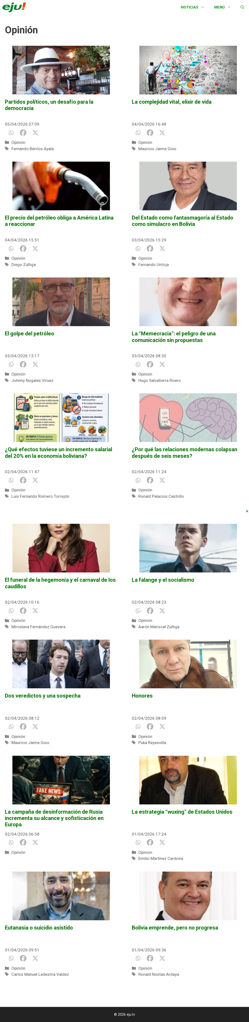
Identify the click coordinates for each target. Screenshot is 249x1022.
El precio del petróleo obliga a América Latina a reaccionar (59, 221)
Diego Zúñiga (23, 264)
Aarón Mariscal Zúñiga (158, 626)
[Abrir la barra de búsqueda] (242, 7)
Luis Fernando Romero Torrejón (40, 496)
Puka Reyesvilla (152, 742)
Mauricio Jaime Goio (157, 148)
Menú (225, 7)
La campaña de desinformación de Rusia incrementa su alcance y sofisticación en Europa (54, 818)
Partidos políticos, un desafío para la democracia (49, 105)
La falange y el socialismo (163, 580)
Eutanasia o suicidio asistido (39, 928)
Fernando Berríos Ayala (32, 148)
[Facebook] (23, 132)
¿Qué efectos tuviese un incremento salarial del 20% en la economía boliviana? (58, 452)
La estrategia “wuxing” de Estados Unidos (182, 812)
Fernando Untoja (153, 264)
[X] (35, 132)
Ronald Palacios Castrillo (161, 496)
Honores (142, 696)
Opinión (18, 142)
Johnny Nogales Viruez (32, 380)
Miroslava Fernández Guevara (38, 626)
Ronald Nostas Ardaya (158, 974)
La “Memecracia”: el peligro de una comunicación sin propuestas (174, 337)
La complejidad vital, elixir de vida (172, 102)
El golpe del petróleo (29, 334)
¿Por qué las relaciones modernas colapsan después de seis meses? (184, 452)
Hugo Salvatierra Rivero (159, 380)
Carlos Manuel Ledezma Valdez (40, 974)
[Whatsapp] (11, 132)
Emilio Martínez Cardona (160, 858)
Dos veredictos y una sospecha (42, 696)
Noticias (195, 7)
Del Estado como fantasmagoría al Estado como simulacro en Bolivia (182, 221)
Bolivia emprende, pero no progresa (175, 928)
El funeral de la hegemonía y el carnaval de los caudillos (60, 583)
